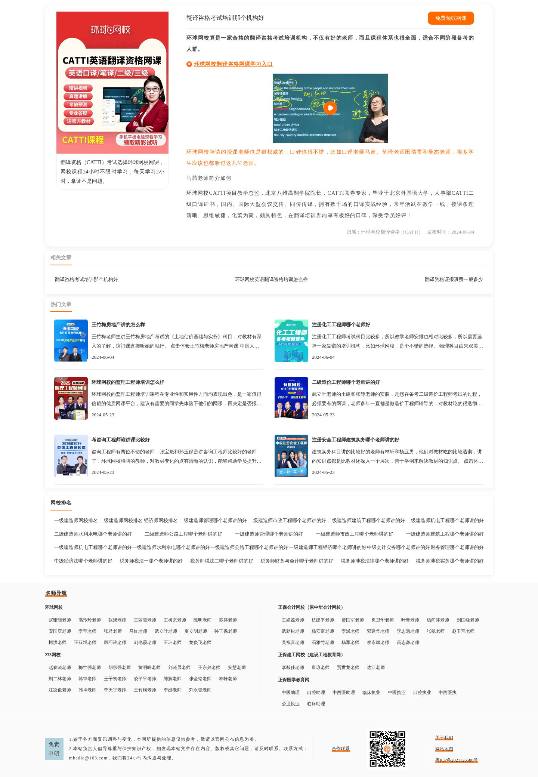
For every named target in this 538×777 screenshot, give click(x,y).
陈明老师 (202, 620)
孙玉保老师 (225, 631)
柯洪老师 (58, 642)
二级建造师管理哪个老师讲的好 (213, 520)
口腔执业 (422, 692)
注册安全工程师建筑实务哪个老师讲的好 (355, 440)
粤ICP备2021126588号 (456, 760)
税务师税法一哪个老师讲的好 (151, 561)
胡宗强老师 (119, 667)
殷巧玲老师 (115, 642)
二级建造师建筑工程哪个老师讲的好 (366, 520)
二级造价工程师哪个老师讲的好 (346, 382)
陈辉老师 (173, 678)
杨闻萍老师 (438, 620)
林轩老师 (228, 678)
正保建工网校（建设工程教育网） (311, 654)
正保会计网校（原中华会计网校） (311, 607)
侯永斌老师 (378, 642)
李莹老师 (87, 631)
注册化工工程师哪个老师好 (341, 324)
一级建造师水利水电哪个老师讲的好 (171, 547)
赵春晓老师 (60, 667)
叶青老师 (410, 620)
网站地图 (444, 749)
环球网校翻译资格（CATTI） (392, 232)
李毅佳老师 (293, 667)
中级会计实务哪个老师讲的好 (398, 547)
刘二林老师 (60, 678)
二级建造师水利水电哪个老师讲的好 (93, 534)
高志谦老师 (408, 642)
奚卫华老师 (382, 620)
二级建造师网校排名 (121, 520)
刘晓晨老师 (179, 667)
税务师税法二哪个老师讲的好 (221, 561)
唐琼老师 (321, 667)
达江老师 (376, 667)
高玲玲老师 (89, 620)
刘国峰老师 (468, 620)
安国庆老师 (60, 631)
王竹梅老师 (145, 690)
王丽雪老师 (145, 620)
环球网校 (197, 193)
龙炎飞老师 (200, 642)
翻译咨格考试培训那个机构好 (86, 279)
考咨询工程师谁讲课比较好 (121, 440)
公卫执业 (291, 703)
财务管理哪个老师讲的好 (457, 547)
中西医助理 (344, 692)
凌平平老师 (145, 678)
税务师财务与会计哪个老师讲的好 (296, 561)
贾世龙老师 (348, 667)
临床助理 (316, 703)
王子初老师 (115, 678)
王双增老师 (85, 642)
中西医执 (448, 692)
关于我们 (444, 737)
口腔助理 (316, 692)
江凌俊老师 (60, 690)
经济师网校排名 (161, 520)
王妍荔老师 (293, 620)
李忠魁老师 (408, 631)
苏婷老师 (228, 620)
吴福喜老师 (293, 642)
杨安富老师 (323, 631)
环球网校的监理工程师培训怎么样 (128, 382)
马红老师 (138, 631)
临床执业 (371, 692)
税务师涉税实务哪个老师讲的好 (450, 561)
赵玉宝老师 (463, 631)
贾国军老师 (352, 620)
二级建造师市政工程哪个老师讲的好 (287, 520)
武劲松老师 (293, 631)
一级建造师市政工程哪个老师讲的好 (354, 534)
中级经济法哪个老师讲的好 (83, 561)
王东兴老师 (209, 667)
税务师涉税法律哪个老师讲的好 (375, 561)
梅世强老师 (89, 667)
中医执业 (397, 692)
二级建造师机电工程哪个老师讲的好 (445, 520)
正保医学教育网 (293, 679)
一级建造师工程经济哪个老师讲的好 (328, 547)
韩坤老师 (87, 690)
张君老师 (113, 631)
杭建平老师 (323, 620)
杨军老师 (350, 642)
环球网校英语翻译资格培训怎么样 (271, 279)
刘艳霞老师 (145, 642)
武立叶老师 (166, 631)
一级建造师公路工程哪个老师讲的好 (249, 547)
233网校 (53, 654)
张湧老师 (117, 620)
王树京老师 (175, 620)
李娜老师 (173, 690)
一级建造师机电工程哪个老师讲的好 (93, 547)
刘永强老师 (200, 690)
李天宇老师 (115, 690)
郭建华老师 (378, 631)
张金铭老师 (200, 678)
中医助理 (291, 692)
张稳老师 (436, 631)
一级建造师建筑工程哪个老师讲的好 (445, 534)
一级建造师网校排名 (76, 520)
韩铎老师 (87, 678)
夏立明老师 (196, 631)
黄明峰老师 (149, 667)
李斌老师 (350, 631)
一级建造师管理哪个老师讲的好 (269, 534)
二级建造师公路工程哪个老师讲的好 (183, 534)
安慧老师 (237, 667)
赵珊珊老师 (60, 620)
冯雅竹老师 (323, 642)
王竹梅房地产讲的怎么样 (118, 324)
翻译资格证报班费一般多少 (454, 279)
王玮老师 (173, 642)
